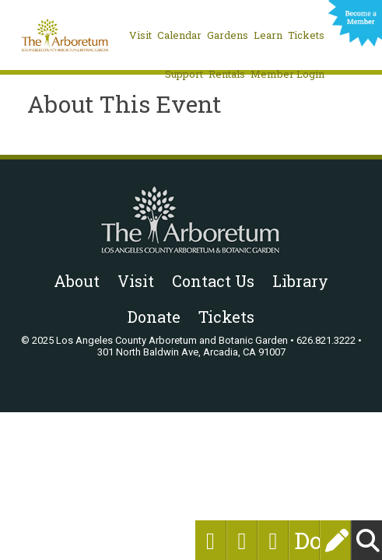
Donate (304, 540)
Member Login (287, 74)
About (77, 281)
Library (300, 281)
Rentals (227, 74)
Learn (268, 35)
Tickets (306, 35)
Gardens (227, 35)
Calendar (179, 35)
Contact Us (213, 281)
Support (184, 74)
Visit (140, 35)
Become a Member (355, 25)
